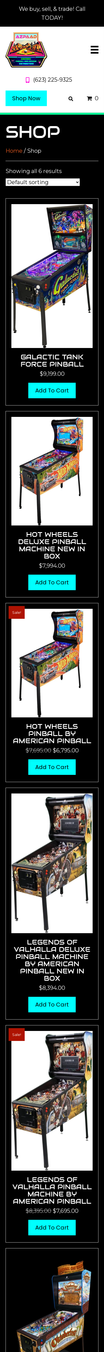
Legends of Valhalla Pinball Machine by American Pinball (52, 1190)
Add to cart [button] (52, 390)
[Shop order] (43, 182)
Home (14, 150)
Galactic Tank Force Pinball (52, 361)
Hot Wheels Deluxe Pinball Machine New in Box (52, 545)
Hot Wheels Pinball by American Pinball (52, 733)
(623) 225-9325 (52, 79)
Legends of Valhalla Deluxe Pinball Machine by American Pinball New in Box (52, 960)
